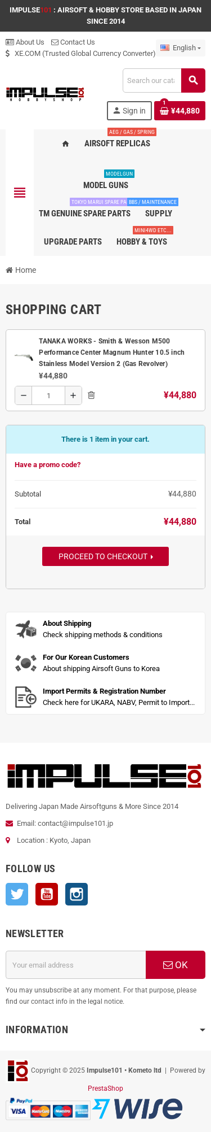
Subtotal (28, 494)
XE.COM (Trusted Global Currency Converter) (81, 53)
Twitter (17, 894)
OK (175, 964)
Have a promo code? (47, 464)
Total (23, 521)
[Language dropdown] (180, 48)
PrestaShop (105, 1088)
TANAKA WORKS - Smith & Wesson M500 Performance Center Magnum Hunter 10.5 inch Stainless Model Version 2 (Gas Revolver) (112, 352)
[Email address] (76, 965)
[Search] (164, 80)
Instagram (76, 894)
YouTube (46, 894)
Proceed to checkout (106, 556)
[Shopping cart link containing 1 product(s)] (179, 110)
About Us (25, 42)
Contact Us (73, 42)
